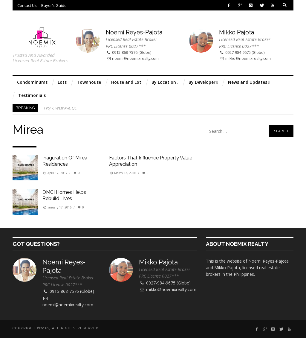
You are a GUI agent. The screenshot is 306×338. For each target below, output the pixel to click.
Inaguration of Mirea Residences (64, 161)
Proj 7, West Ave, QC (60, 108)
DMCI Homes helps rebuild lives (64, 195)
